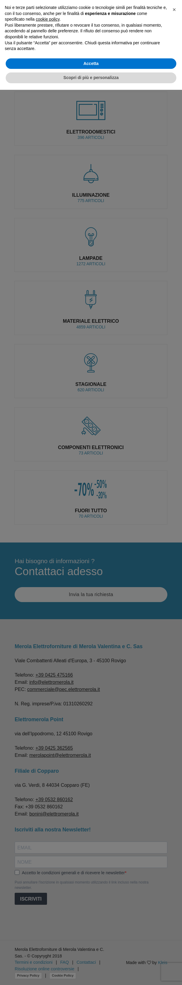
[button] (174, 9)
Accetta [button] (91, 63)
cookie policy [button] (48, 19)
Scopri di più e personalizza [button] (91, 77)
